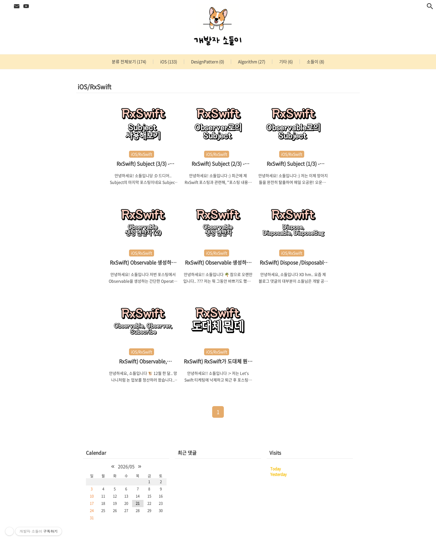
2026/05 (126, 466)
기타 (285, 62)
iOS (168, 62)
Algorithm (251, 62)
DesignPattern (207, 62)
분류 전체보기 (129, 62)
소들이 (315, 62)
